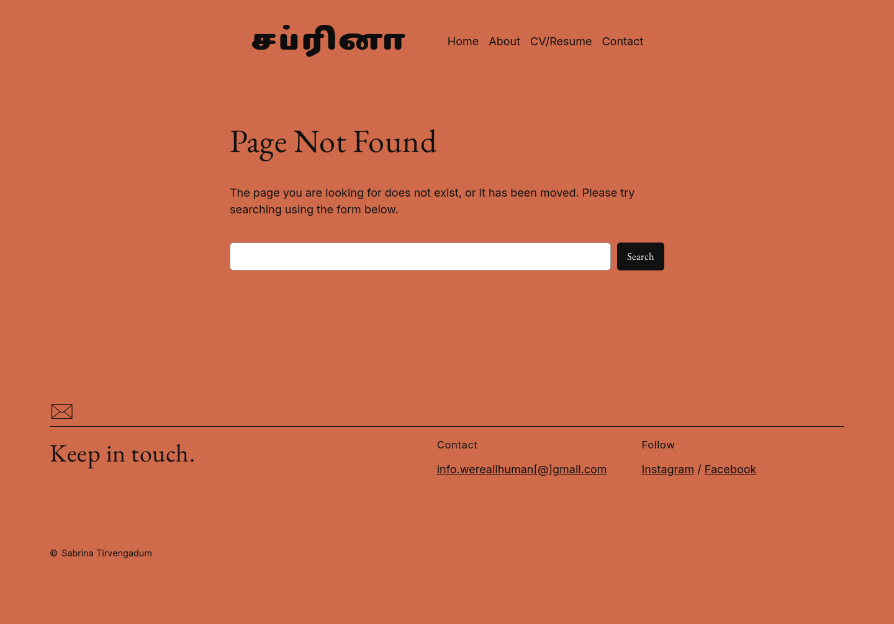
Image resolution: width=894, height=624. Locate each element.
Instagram (667, 469)
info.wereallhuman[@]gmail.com (522, 469)
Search (640, 256)
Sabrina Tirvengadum (106, 553)
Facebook (731, 469)
